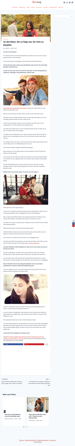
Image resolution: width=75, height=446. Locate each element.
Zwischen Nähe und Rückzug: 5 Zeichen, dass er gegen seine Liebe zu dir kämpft (13, 381)
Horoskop (39, 7)
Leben (33, 7)
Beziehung (22, 7)
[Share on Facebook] (13, 344)
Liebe (28, 7)
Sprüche (60, 7)
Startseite (15, 7)
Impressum (53, 440)
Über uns (21, 440)
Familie (45, 7)
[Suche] (71, 16)
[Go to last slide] (5, 411)
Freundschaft (53, 7)
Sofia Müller (7, 48)
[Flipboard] (72, 2)
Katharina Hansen (9, 418)
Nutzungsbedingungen (43, 440)
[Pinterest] (70, 2)
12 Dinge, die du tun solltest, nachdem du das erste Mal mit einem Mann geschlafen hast (38, 382)
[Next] (47, 411)
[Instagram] (67, 2)
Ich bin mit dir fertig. (34, 243)
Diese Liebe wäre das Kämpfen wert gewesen (15, 108)
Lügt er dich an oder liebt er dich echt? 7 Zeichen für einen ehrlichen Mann (37, 416)
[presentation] (14, 404)
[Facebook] (64, 2)
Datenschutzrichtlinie (30, 440)
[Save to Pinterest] (34, 344)
